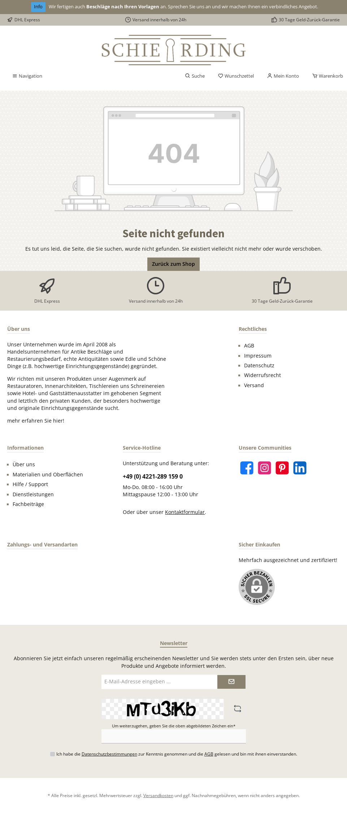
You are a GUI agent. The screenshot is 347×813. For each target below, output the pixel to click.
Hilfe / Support (30, 484)
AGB (249, 345)
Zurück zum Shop (173, 264)
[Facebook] (247, 468)
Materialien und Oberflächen (48, 474)
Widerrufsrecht (262, 375)
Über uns (24, 464)
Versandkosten (158, 795)
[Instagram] (264, 468)
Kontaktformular (185, 512)
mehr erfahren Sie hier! (35, 421)
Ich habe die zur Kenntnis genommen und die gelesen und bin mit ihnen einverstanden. (176, 754)
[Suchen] (194, 76)
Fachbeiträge (28, 504)
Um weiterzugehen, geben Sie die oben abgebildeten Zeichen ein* (173, 725)
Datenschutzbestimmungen (109, 754)
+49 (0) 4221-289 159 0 (153, 476)
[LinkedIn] (300, 468)
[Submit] (231, 682)
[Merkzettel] (236, 76)
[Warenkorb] (325, 76)
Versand (254, 385)
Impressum (258, 356)
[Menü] (27, 76)
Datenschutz (259, 365)
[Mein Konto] (283, 76)
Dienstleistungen (33, 494)
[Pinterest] (282, 468)
